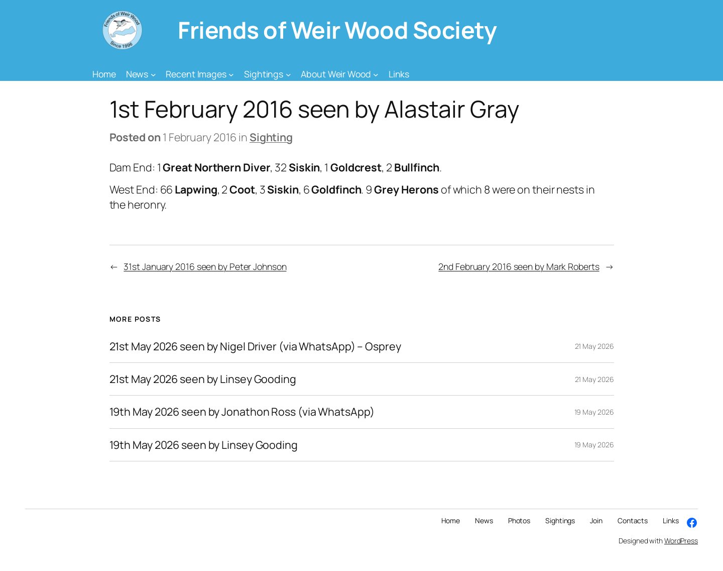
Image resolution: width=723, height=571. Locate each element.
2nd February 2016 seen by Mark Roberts (518, 266)
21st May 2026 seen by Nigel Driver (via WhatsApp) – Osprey (255, 346)
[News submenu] (153, 74)
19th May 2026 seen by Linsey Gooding (203, 445)
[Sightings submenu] (288, 74)
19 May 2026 (594, 412)
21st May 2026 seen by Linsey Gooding (202, 379)
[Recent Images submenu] (231, 74)
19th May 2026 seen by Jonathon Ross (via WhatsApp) (242, 412)
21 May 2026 (594, 346)
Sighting (271, 137)
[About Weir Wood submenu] (376, 74)
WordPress (681, 540)
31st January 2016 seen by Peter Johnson (205, 266)
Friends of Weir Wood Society (337, 30)
